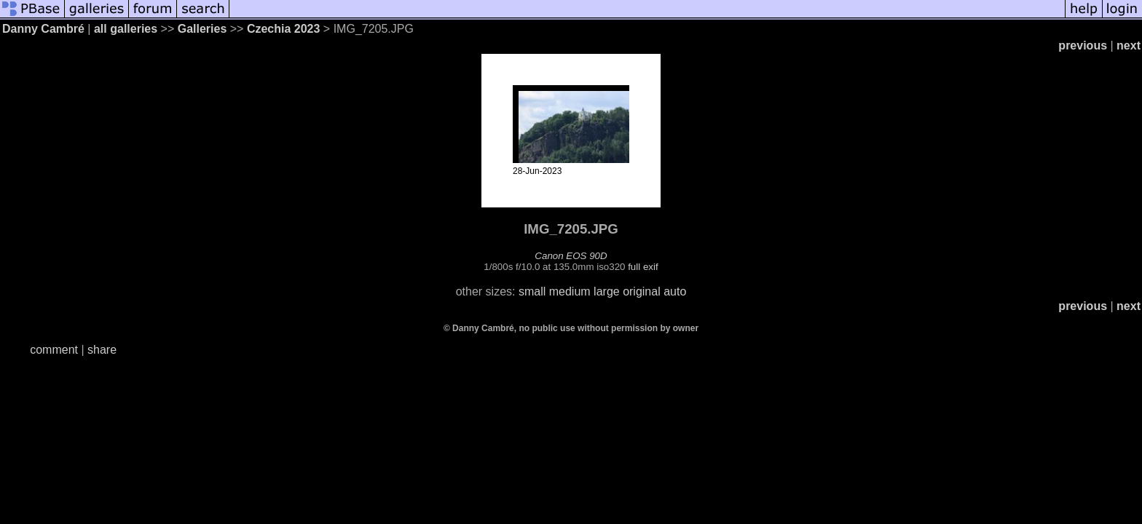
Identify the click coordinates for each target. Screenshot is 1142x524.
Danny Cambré (43, 29)
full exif (643, 266)
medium (570, 291)
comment (54, 350)
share (102, 350)
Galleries (202, 29)
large (607, 291)
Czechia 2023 (283, 29)
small (532, 291)
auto (674, 291)
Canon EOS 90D (571, 255)
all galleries (125, 29)
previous (1082, 45)
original (642, 291)
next (1129, 45)
